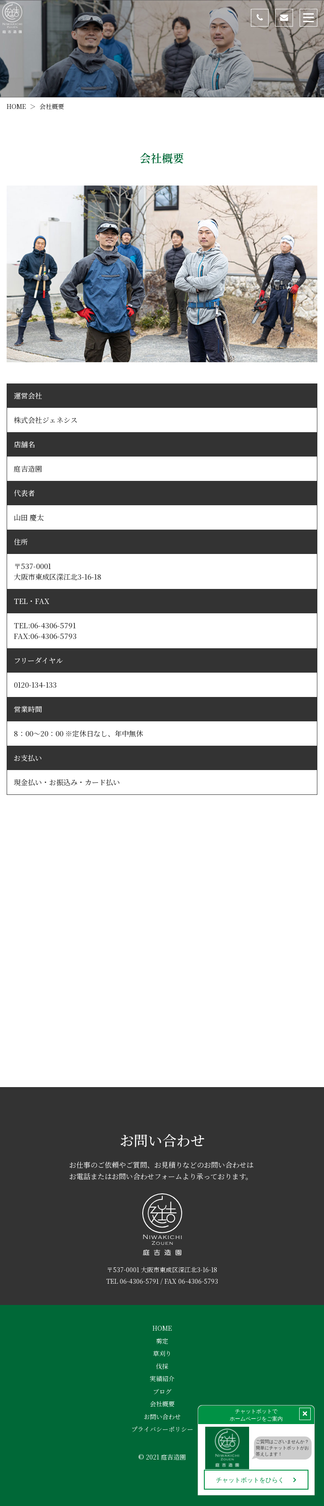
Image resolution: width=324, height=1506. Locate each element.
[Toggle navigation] (308, 17)
